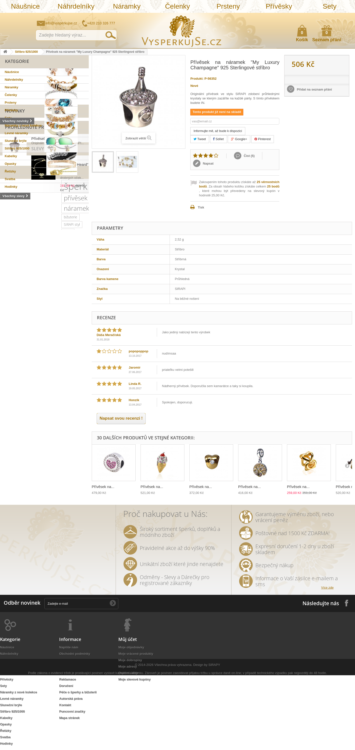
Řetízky (10, 171)
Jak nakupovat (331, 16)
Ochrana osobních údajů (78, 673)
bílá (6, 446)
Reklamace (67, 679)
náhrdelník (67, 394)
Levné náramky (16, 133)
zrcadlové (76, 438)
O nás (63, 660)
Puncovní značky (72, 711)
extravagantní (14, 438)
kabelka (9, 357)
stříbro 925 (27, 335)
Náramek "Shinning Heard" (53, 265)
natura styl (62, 446)
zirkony (31, 350)
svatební (56, 342)
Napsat (207, 163)
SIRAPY (214, 739)
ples (43, 357)
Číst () (249, 156)
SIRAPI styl (63, 327)
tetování (29, 424)
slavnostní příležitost (19, 409)
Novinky (15, 197)
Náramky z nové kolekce (23, 125)
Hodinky (11, 186)
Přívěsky (279, 6)
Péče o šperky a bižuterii (78, 692)
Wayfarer (56, 438)
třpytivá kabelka (51, 453)
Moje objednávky (131, 647)
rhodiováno (48, 431)
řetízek (75, 342)
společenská (72, 379)
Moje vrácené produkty (135, 654)
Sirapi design (13, 342)
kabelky (48, 372)
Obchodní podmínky (74, 654)
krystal (35, 387)
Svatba (10, 179)
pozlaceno (11, 350)
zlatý (36, 379)
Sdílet (218, 139)
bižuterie (42, 327)
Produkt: (196, 78)
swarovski (60, 364)
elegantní (29, 372)
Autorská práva (71, 698)
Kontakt (65, 705)
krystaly (27, 357)
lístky (81, 446)
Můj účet (127, 639)
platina (51, 379)
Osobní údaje (128, 673)
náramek (16, 326)
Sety (330, 6)
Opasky (10, 164)
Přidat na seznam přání (314, 89)
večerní (25, 401)
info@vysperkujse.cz (61, 23)
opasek (27, 453)
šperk (15, 314)
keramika (48, 409)
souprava (22, 446)
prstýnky (10, 424)
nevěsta (37, 438)
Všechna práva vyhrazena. (173, 739)
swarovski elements (19, 394)
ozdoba (28, 431)
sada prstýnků (54, 416)
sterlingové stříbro (56, 335)
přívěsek (45, 315)
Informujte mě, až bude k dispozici (218, 131)
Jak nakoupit (69, 666)
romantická (67, 424)
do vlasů (10, 431)
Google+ (239, 139)
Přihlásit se (346, 16)
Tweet (200, 139)
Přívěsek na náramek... (50, 228)
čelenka (31, 416)
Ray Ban (10, 372)
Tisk (201, 207)
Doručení (66, 686)
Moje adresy (127, 666)
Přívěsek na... (103, 487)
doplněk (76, 387)
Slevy (11, 254)
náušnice (37, 342)
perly (80, 409)
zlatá (67, 431)
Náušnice (25, 6)
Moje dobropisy (130, 660)
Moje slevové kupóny (134, 679)
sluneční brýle (14, 364)
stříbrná (42, 446)
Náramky (127, 6)
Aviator (47, 424)
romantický (54, 387)
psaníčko (56, 401)
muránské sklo (15, 379)
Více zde (327, 587)
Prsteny (228, 6)
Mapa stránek (69, 718)
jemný (8, 401)
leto (40, 401)
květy (66, 409)
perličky (46, 394)
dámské (67, 372)
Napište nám (319, 16)
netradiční (39, 364)
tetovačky (11, 416)
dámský (9, 453)
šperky (48, 350)
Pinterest (262, 139)
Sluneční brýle (16, 141)
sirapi (8, 335)
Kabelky (11, 156)
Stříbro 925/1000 (26, 52)
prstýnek (78, 416)
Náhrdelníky (76, 6)
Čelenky (177, 6)
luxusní (65, 350)
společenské (13, 387)
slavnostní (60, 357)
